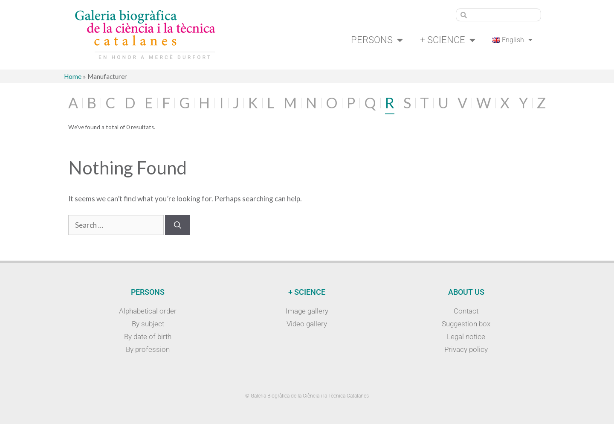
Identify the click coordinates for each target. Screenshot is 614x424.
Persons (377, 40)
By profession (148, 349)
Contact (466, 311)
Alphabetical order (148, 311)
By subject (148, 323)
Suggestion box (466, 323)
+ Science (447, 40)
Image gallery (307, 311)
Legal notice (466, 336)
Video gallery (307, 323)
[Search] (177, 225)
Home (72, 76)
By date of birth (147, 336)
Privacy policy (466, 349)
